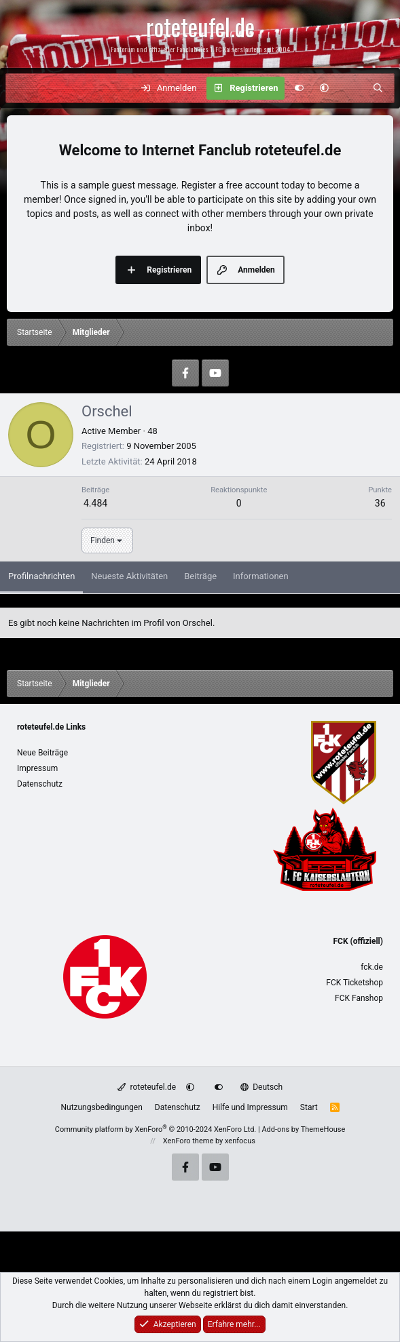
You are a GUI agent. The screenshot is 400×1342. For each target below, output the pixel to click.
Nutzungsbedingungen (101, 1107)
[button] (324, 88)
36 (380, 503)
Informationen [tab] (261, 576)
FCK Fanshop (359, 998)
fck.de (372, 967)
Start (309, 1107)
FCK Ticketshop (354, 982)
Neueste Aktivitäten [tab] (129, 576)
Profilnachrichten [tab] (41, 576)
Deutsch (261, 1087)
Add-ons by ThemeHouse (303, 1129)
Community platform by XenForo (156, 1129)
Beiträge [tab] (200, 576)
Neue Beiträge (42, 752)
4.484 (95, 503)
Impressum (37, 768)
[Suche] (378, 88)
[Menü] (23, 88)
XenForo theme (188, 1141)
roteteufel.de (146, 1087)
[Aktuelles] (351, 88)
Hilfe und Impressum (250, 1107)
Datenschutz (39, 784)
